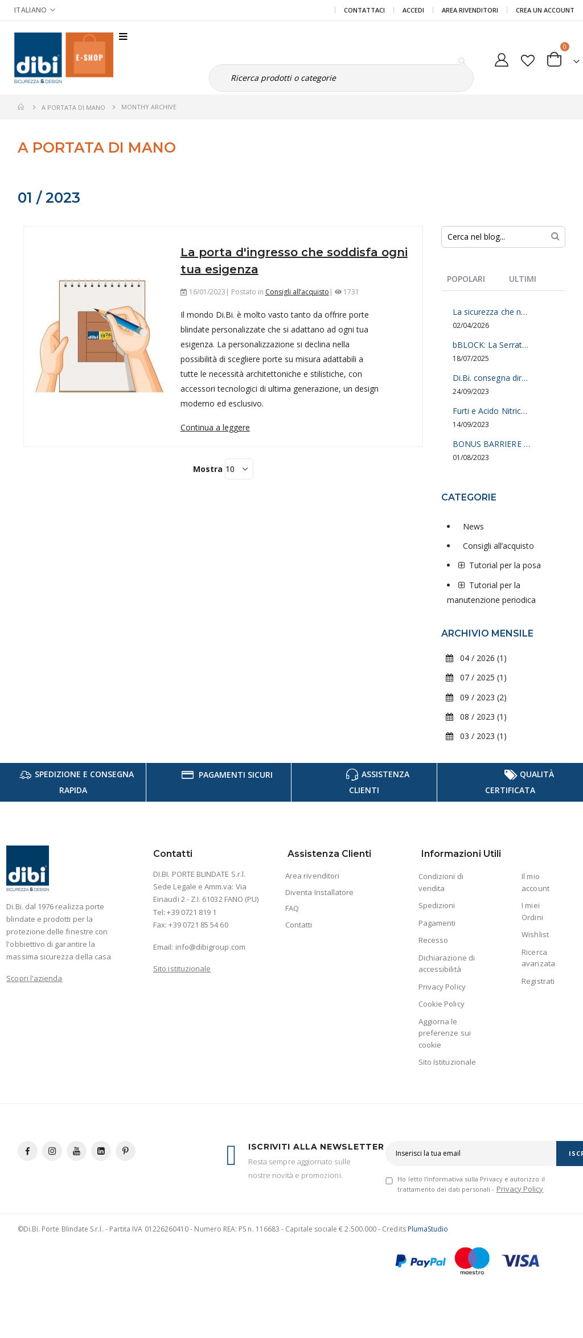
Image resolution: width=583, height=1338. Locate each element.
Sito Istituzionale (447, 1062)
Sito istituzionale (182, 968)
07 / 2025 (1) (476, 677)
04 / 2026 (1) (476, 657)
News (473, 526)
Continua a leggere (215, 427)
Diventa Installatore (319, 892)
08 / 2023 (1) (476, 716)
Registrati (538, 981)
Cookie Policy (441, 1004)
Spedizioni (436, 905)
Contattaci (364, 10)
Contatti (299, 925)
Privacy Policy (442, 987)
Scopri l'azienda (34, 978)
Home (22, 107)
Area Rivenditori (470, 10)
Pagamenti (437, 923)
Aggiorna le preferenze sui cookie (444, 1033)
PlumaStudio (428, 1229)
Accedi (413, 10)
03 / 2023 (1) (476, 735)
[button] (527, 58)
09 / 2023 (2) (476, 697)
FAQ (292, 908)
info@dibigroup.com (210, 947)
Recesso (433, 940)
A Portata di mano (73, 107)
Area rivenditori (312, 876)
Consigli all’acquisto (297, 292)
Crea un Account (545, 10)
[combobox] (503, 237)
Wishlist (535, 934)
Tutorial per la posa (505, 565)
